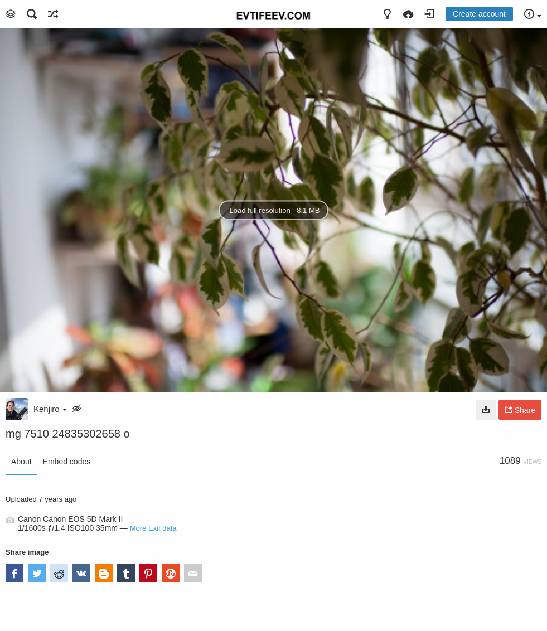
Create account (479, 13)
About (21, 461)
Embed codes (67, 461)
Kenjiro (50, 409)
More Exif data (153, 528)
